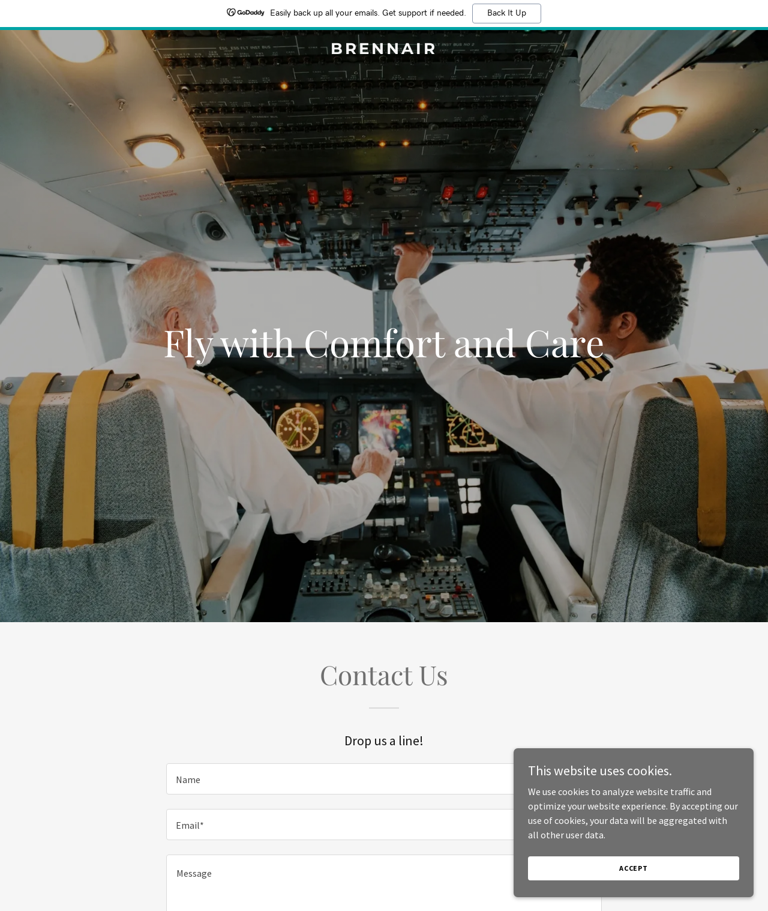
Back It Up (506, 13)
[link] (384, 50)
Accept (633, 868)
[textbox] (383, 778)
